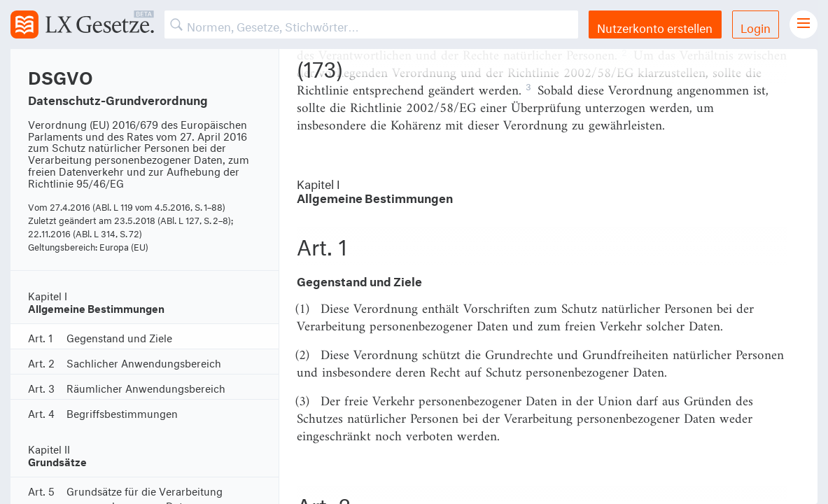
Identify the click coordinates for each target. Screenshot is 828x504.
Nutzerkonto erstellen (655, 26)
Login (756, 26)
